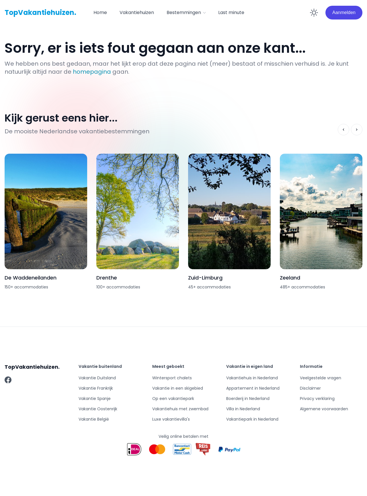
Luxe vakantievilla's (171, 419)
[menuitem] (100, 12)
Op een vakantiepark (173, 398)
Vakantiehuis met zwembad (180, 409)
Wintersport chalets (172, 378)
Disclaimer (310, 388)
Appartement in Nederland (253, 388)
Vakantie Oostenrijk (98, 409)
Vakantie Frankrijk (96, 388)
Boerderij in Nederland (248, 398)
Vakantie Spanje (95, 398)
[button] (186, 12)
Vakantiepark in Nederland (252, 419)
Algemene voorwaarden (324, 409)
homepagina (92, 72)
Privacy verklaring (317, 398)
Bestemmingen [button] (187, 12)
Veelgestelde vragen (320, 378)
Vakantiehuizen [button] (137, 12)
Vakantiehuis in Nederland (252, 378)
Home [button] (100, 12)
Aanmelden (344, 12)
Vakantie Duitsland (97, 378)
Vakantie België (94, 419)
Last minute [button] (231, 12)
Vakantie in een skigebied (177, 388)
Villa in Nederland (243, 409)
